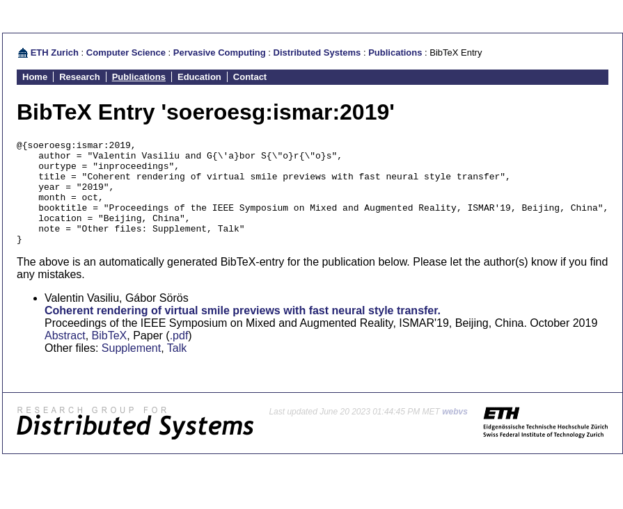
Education (199, 77)
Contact (250, 77)
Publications (395, 52)
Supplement (131, 369)
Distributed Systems (317, 52)
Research (79, 77)
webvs (455, 432)
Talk (177, 369)
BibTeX (109, 356)
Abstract (65, 356)
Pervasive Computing (219, 52)
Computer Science (126, 52)
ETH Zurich (55, 52)
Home (34, 77)
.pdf (179, 356)
